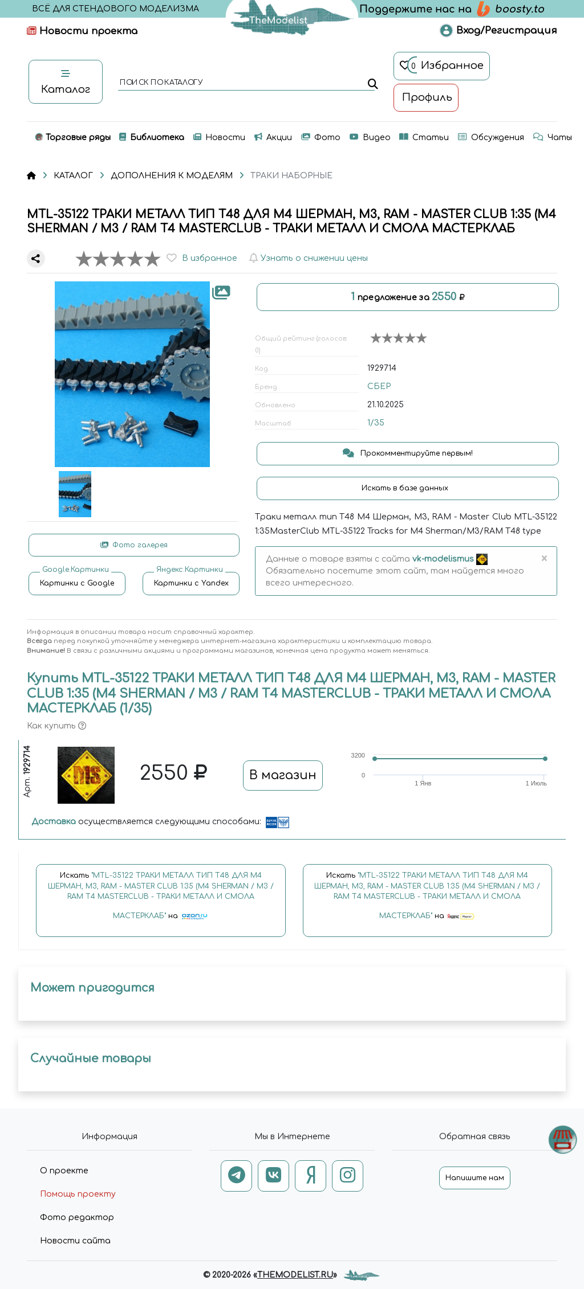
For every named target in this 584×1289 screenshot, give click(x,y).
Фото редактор (77, 1217)
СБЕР (379, 386)
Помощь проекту (78, 1194)
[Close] (544, 559)
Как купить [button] (56, 726)
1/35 (375, 423)
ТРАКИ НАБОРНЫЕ (291, 175)
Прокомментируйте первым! (408, 453)
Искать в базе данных (406, 488)
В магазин (283, 775)
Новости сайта (75, 1241)
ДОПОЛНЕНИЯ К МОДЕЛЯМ (172, 175)
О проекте (64, 1171)
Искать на (161, 901)
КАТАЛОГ (73, 175)
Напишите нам (474, 1178)
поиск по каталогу (160, 83)
